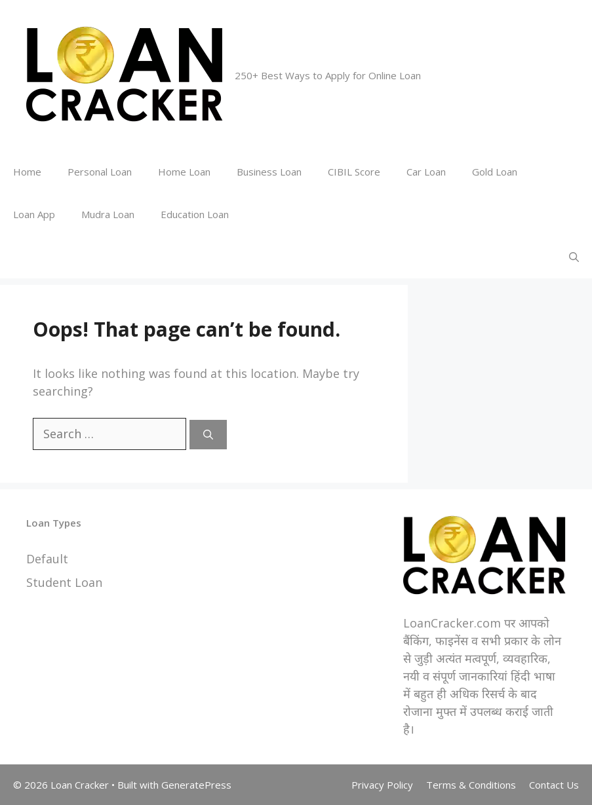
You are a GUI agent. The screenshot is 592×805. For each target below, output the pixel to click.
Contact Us (554, 784)
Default (47, 559)
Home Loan (184, 171)
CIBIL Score (354, 171)
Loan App (34, 214)
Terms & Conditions (471, 784)
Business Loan (269, 171)
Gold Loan (494, 171)
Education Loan (195, 214)
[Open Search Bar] (574, 257)
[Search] (208, 434)
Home (27, 171)
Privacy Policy (382, 784)
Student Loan (64, 582)
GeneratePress (196, 784)
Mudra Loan (107, 214)
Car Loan (426, 171)
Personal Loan (100, 171)
